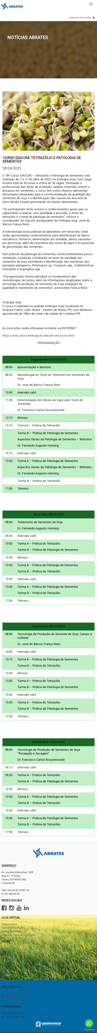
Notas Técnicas (9, 973)
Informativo (8, 969)
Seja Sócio (7, 962)
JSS (4, 966)
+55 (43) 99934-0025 (15, 1000)
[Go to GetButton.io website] (89, 1030)
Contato (6, 980)
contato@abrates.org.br (17, 993)
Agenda (6, 977)
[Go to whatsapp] (89, 1023)
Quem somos (9, 951)
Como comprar (9, 924)
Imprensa (7, 955)
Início (4, 948)
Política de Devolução (13, 927)
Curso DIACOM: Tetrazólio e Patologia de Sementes (41, 159)
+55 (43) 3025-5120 (14, 997)
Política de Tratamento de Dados (19, 935)
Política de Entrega (11, 931)
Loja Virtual (7, 959)
